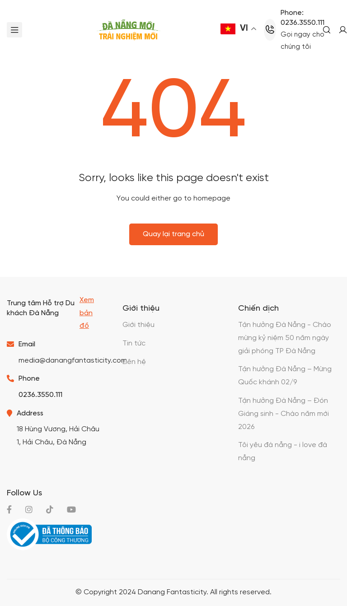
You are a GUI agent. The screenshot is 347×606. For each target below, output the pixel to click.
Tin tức (133, 343)
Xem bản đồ (87, 313)
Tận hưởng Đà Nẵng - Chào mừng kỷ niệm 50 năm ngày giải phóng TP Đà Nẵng (284, 338)
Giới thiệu (138, 325)
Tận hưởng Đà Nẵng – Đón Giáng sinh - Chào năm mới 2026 (283, 414)
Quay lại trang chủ (173, 234)
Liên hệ (134, 362)
